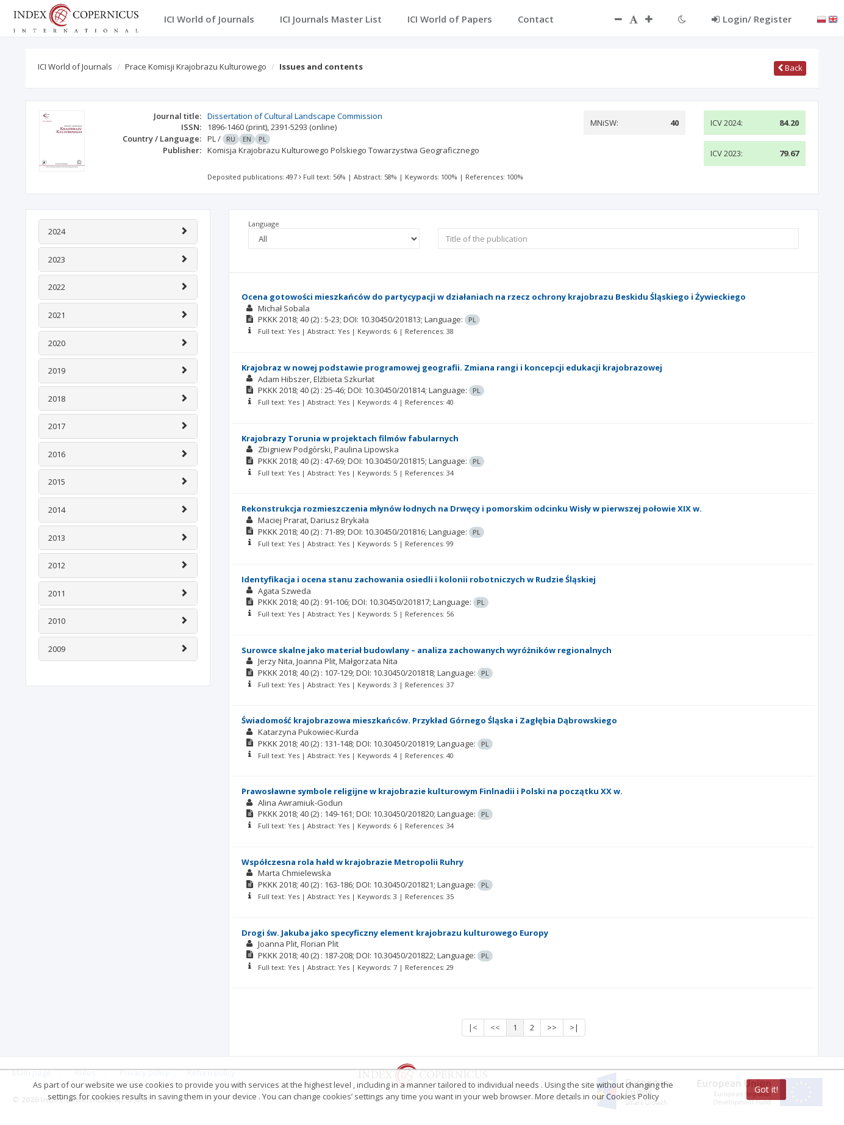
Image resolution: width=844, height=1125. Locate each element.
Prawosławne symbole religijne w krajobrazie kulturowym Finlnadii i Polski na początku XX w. (432, 791)
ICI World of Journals (75, 66)
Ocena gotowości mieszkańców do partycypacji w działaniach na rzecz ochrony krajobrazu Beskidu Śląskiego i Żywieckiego (493, 296)
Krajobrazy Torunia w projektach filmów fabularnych (350, 438)
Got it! (766, 1089)
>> (552, 1027)
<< (495, 1027)
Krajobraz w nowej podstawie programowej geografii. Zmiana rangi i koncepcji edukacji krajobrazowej (451, 367)
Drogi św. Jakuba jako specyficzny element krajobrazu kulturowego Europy (394, 932)
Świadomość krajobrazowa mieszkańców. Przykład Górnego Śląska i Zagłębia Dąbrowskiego (429, 720)
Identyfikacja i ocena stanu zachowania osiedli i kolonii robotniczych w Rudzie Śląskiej (418, 579)
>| (574, 1027)
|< (472, 1027)
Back (790, 67)
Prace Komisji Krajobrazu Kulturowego (195, 66)
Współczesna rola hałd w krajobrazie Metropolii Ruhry (352, 861)
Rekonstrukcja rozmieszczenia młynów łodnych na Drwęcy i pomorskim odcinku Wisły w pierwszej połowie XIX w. (471, 508)
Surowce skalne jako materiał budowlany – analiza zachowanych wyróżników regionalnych (426, 650)
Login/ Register (752, 19)
